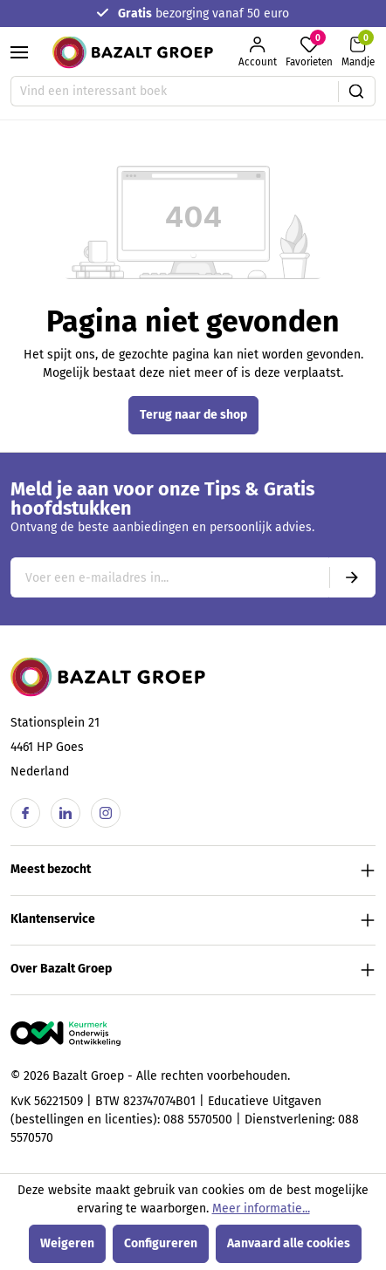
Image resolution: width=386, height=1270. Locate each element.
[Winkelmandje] (358, 52)
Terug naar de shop (193, 414)
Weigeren (67, 1243)
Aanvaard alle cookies (288, 1243)
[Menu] (19, 52)
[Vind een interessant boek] (174, 91)
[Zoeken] (357, 91)
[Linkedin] (65, 813)
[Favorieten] (309, 52)
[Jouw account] (258, 52)
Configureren (160, 1243)
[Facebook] (25, 813)
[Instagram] (106, 813)
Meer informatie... (261, 1208)
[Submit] (352, 577)
